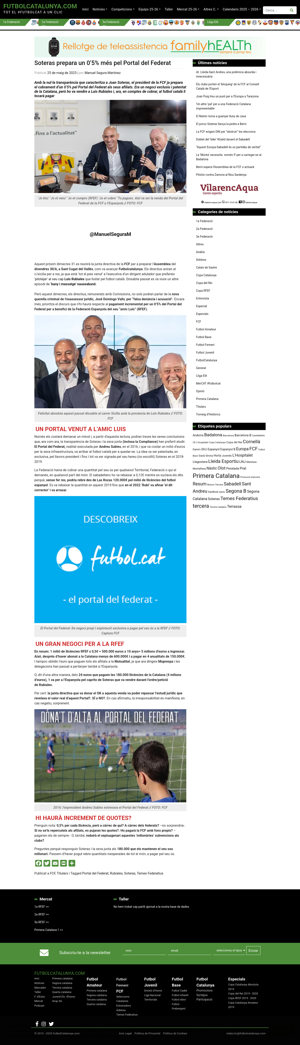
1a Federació (204, 221)
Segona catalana (62, 983)
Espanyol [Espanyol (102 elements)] (214, 449)
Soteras (129, 873)
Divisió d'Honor (153, 990)
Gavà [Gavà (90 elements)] (202, 455)
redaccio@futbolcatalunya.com (246, 1033)
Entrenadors (123, 1005)
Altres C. (210, 9)
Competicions (121, 9)
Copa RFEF (203, 290)
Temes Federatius (150, 873)
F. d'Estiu (39, 996)
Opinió (200, 391)
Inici (85, 9)
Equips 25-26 (148, 9)
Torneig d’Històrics (208, 414)
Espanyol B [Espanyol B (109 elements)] (227, 449)
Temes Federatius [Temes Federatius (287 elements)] (239, 498)
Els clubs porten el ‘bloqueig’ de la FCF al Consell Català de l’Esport (227, 86)
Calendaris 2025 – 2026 (240, 9)
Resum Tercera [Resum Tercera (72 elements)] (215, 484)
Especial (201, 306)
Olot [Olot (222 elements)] (222, 468)
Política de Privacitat (147, 1033)
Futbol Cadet (179, 990)
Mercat (38, 1001)
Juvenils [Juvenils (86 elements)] (227, 455)
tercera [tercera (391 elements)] (201, 506)
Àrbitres (201, 259)
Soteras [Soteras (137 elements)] (214, 499)
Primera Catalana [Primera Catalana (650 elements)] (216, 475)
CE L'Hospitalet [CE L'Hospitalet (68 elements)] (200, 442)
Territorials (150, 999)
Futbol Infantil (180, 995)
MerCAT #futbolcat (208, 383)
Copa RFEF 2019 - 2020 (242, 998)
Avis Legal (125, 1033)
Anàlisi (200, 252)
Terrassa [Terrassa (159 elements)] (234, 506)
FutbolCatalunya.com (40, 6)
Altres (200, 244)
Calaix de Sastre (206, 267)
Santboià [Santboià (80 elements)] (213, 491)
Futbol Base (203, 337)
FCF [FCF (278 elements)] (253, 449)
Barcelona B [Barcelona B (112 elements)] (243, 435)
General (201, 368)
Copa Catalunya (206, 275)
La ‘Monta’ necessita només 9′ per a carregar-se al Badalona (228, 157)
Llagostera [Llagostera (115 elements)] (200, 462)
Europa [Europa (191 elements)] (242, 449)
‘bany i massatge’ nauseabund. (73, 284)
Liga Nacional (152, 995)
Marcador (40, 987)
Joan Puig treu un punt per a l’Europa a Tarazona (227, 96)
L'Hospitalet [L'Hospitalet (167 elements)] (242, 455)
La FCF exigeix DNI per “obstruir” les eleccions (226, 131)
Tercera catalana (62, 987)
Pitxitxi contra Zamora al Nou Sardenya (221, 174)
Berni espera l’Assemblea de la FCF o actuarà (225, 167)
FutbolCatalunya (206, 360)
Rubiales (116, 873)
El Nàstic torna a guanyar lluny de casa (221, 116)
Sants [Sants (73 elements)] (222, 491)
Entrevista (202, 298)
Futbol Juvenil (205, 352)
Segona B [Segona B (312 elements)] (236, 491)
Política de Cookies (175, 1033)
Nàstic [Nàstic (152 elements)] (211, 468)
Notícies (98, 9)
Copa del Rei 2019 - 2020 (243, 993)
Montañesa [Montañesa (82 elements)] (199, 468)
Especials (202, 314)
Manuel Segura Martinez (103, 73)
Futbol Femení (205, 344)
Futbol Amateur (206, 329)
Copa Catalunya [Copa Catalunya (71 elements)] (217, 442)
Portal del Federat (95, 873)
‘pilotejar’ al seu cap (59, 279)
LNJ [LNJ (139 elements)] (242, 461)
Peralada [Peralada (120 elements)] (232, 468)
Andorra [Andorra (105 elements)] (198, 435)
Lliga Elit (201, 375)
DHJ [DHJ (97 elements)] (204, 449)
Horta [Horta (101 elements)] (217, 455)
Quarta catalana (61, 992)
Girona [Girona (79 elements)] (209, 455)
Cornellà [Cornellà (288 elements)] (251, 441)
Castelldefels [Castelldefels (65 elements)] (258, 435)
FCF (52, 873)
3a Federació (204, 236)
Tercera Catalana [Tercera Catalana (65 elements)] (218, 507)
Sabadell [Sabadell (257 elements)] (232, 483)
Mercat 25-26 (187, 9)
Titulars (62, 873)
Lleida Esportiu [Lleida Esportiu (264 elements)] (223, 461)
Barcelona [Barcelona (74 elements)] (228, 435)
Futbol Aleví (179, 999)
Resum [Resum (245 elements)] (199, 483)
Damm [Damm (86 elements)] (197, 449)
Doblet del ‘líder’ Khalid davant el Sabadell (223, 139)
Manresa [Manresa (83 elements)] (251, 461)
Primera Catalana (207, 399)
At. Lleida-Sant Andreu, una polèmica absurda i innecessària (226, 74)
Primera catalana (62, 978)
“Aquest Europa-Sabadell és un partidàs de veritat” (228, 147)
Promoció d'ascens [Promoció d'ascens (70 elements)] (250, 477)
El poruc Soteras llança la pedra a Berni (221, 124)
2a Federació (204, 228)
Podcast (39, 1005)
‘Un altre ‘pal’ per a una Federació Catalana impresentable (223, 106)
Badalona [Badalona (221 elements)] (213, 434)
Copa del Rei (204, 283)
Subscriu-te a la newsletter (85, 952)
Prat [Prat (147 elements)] (243, 468)
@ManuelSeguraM (110, 234)
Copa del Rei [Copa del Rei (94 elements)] (234, 442)
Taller (169, 9)
